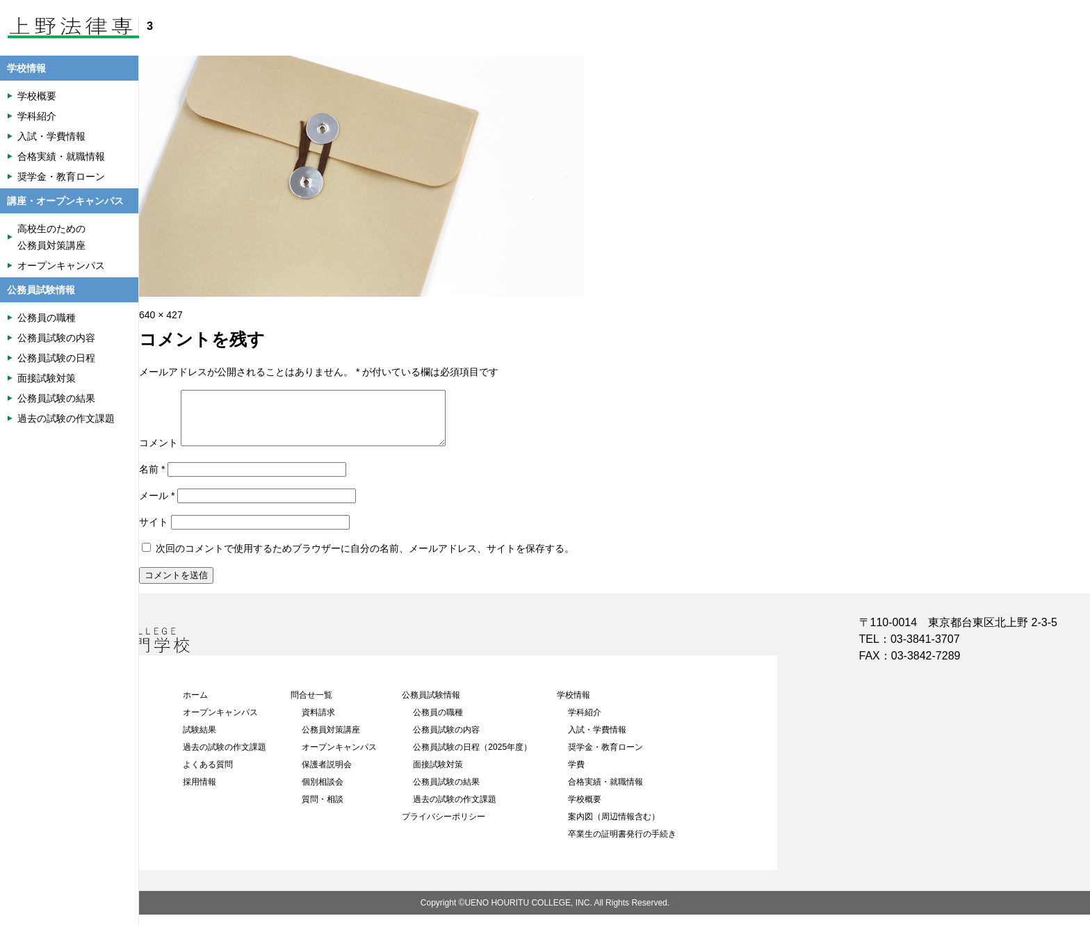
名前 (152, 479)
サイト (153, 532)
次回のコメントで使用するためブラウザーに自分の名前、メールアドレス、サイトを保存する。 (365, 558)
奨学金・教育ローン (605, 757)
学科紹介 (584, 723)
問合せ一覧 (311, 705)
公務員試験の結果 (446, 792)
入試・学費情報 (597, 740)
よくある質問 (208, 775)
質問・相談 (322, 810)
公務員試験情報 (431, 705)
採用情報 (199, 792)
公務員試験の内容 (446, 740)
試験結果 (199, 740)
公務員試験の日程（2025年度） (472, 757)
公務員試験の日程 (56, 357)
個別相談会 (322, 792)
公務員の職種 (438, 723)
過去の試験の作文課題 (224, 757)
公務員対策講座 (331, 740)
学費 (576, 775)
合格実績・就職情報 (605, 792)
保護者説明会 (327, 775)
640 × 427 (161, 314)
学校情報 (573, 705)
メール (156, 505)
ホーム (195, 705)
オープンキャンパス (220, 723)
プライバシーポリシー (443, 827)
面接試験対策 (438, 775)
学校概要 (584, 810)
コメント (158, 453)
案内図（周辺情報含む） (614, 827)
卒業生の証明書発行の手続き (622, 844)
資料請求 (318, 723)
